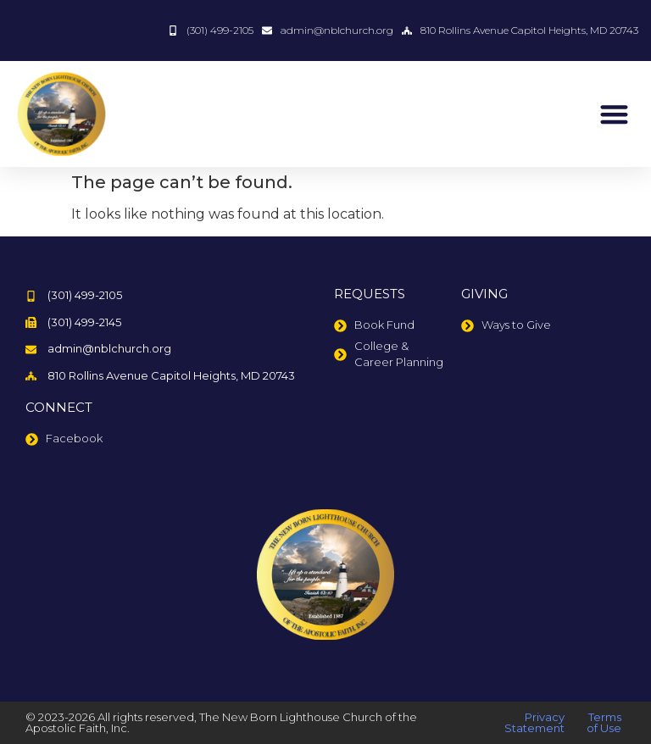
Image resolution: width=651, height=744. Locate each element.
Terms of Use (604, 722)
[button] (614, 114)
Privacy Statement (534, 722)
